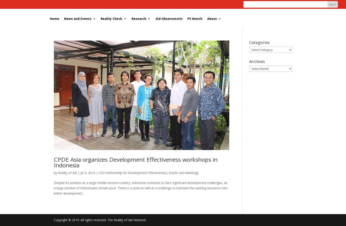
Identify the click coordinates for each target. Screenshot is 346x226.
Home (54, 19)
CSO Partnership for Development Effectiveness (133, 173)
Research (139, 19)
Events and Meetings (184, 173)
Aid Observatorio (169, 19)
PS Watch (194, 19)
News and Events (77, 19)
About (212, 19)
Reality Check (111, 19)
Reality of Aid (67, 173)
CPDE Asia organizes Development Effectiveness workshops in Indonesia (136, 162)
